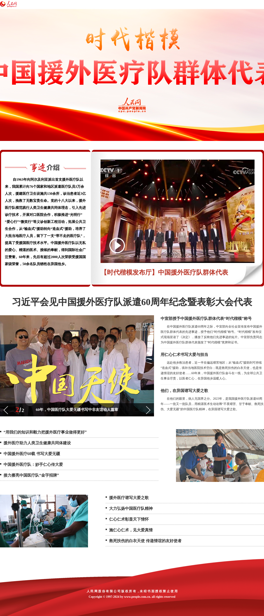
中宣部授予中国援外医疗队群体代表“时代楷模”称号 (206, 318)
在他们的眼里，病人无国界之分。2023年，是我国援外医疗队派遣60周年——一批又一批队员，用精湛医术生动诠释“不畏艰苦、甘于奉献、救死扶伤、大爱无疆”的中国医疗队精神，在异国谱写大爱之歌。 (212, 404)
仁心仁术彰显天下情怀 (129, 519)
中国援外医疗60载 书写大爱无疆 (32, 454)
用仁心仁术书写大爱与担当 (184, 354)
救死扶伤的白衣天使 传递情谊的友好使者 (145, 541)
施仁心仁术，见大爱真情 (131, 530)
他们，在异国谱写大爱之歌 (184, 390)
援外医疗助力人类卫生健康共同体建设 (37, 443)
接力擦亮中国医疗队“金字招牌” (31, 475)
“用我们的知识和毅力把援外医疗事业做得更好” (45, 432)
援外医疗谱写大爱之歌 (129, 498)
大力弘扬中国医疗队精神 (131, 508)
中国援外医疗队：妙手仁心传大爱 (33, 464)
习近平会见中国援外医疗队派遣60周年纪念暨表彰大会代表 (132, 302)
